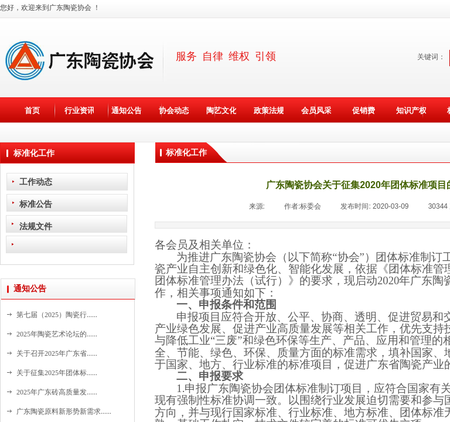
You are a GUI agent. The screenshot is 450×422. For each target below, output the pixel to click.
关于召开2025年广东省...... (56, 353)
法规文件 (35, 226)
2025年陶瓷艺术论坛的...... (56, 334)
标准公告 (35, 204)
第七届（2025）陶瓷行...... (56, 315)
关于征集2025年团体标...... (56, 373)
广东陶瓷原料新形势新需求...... (63, 411)
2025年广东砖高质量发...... (56, 392)
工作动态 (35, 181)
